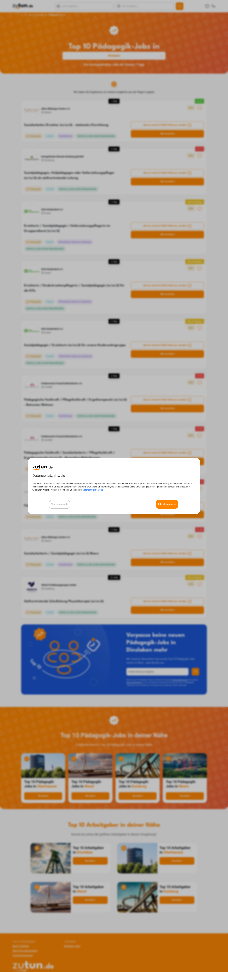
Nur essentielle (59, 504)
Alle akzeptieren (167, 504)
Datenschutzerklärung (93, 490)
